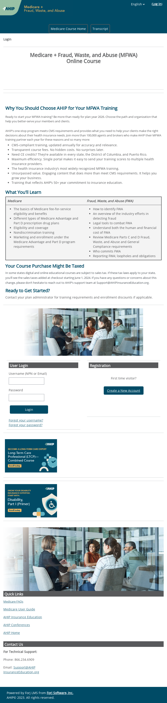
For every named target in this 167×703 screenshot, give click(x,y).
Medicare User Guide (19, 609)
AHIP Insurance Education (22, 617)
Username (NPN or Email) (28, 373)
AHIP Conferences (16, 625)
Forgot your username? (26, 420)
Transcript (100, 29)
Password (16, 390)
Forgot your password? (25, 425)
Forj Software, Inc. (60, 693)
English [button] (136, 4)
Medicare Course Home (68, 29)
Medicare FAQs (13, 601)
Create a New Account (123, 390)
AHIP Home (11, 633)
